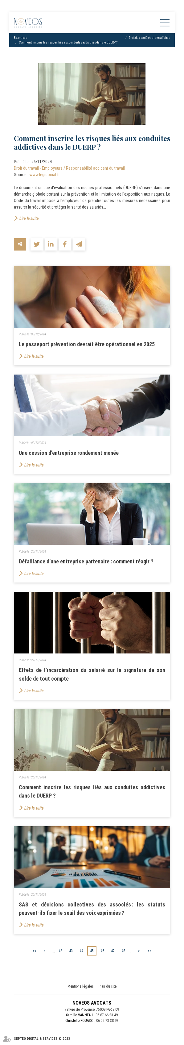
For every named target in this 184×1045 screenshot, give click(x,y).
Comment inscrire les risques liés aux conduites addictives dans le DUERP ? (68, 42)
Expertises (20, 37)
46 (102, 951)
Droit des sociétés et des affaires (149, 37)
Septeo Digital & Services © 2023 (42, 1039)
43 (71, 951)
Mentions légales (80, 986)
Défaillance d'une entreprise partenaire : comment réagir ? (86, 561)
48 (123, 951)
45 (92, 951)
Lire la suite (29, 218)
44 (81, 951)
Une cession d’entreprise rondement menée (69, 453)
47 (113, 951)
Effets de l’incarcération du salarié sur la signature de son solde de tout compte (92, 674)
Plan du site (108, 986)
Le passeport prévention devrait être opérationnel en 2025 (87, 344)
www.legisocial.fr (44, 174)
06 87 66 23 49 (107, 1015)
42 (60, 951)
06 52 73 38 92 (107, 1020)
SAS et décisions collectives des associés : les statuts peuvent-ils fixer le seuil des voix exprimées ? (92, 908)
